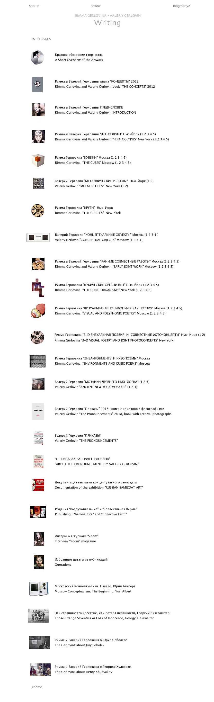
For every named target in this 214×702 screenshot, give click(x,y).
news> (97, 6)
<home (20, 6)
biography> (181, 6)
